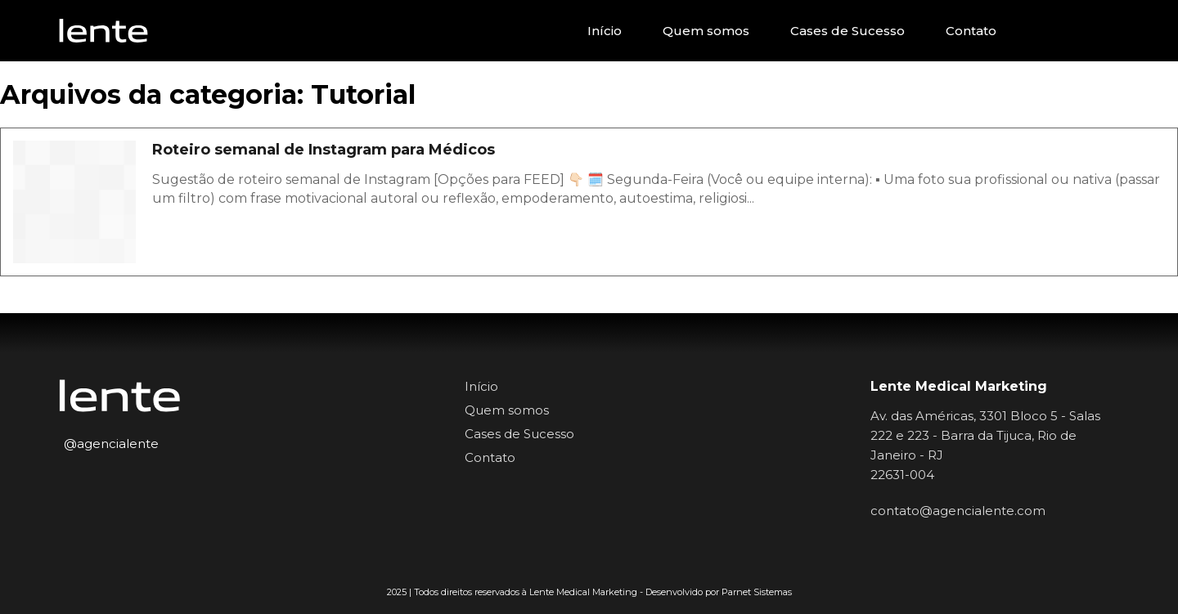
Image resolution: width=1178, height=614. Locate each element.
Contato (971, 30)
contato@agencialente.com (957, 510)
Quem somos (706, 30)
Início (604, 30)
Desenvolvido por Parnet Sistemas (718, 592)
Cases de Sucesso (847, 30)
